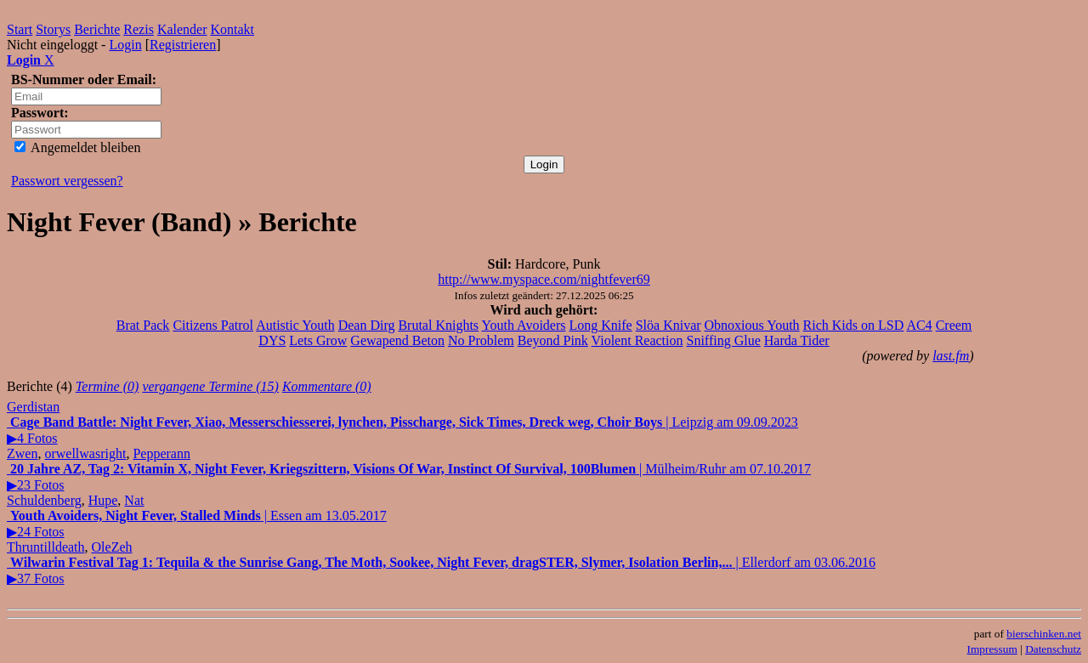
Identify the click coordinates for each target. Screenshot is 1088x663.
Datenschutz (1053, 649)
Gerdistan (33, 407)
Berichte (97, 29)
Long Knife (600, 325)
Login (125, 44)
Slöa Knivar (668, 325)
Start (19, 29)
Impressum (992, 649)
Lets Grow (318, 340)
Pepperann (161, 453)
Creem (954, 325)
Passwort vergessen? (67, 180)
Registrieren (183, 44)
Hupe (103, 500)
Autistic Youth (295, 325)
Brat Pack (143, 325)
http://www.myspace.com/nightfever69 (544, 279)
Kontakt (233, 29)
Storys (53, 29)
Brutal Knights (438, 325)
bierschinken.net (1043, 633)
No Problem (481, 340)
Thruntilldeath (46, 547)
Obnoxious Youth (752, 325)
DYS (272, 340)
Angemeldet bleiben (77, 147)
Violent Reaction (637, 340)
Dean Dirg (366, 325)
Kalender (182, 29)
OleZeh (112, 547)
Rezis (138, 29)
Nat (134, 500)
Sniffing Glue (724, 340)
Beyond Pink (553, 340)
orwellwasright (85, 453)
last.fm (950, 355)
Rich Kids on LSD (853, 325)
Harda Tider (797, 340)
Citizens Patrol (213, 325)
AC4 (919, 325)
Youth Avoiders (524, 325)
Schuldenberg (44, 500)
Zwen (22, 453)
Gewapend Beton (397, 340)
